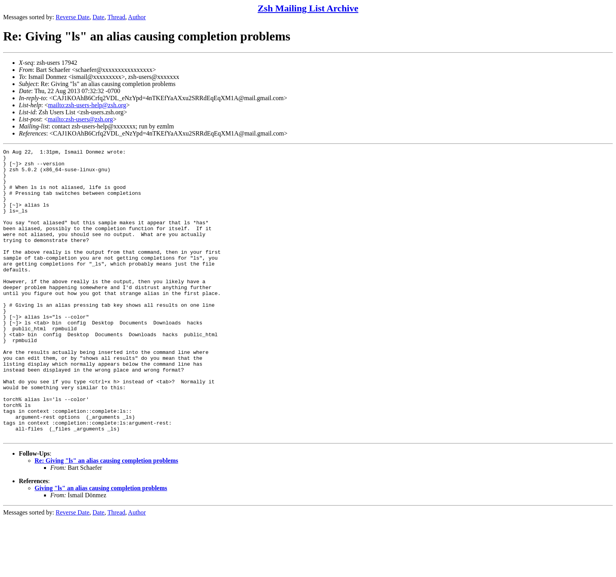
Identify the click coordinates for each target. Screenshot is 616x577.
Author (137, 17)
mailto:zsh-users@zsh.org (80, 119)
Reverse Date (73, 17)
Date (98, 17)
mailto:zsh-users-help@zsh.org (87, 105)
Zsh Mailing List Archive (308, 8)
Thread (116, 17)
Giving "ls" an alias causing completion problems (101, 545)
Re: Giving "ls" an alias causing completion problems (106, 518)
